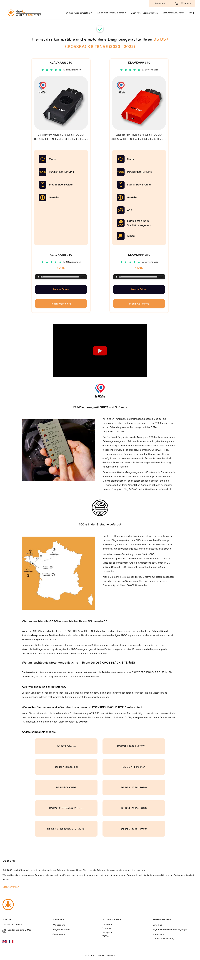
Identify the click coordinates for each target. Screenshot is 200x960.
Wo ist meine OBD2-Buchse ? (111, 12)
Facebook (107, 924)
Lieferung (157, 925)
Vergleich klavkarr (61, 929)
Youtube (106, 928)
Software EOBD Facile (173, 12)
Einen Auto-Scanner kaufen (144, 12)
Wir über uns (58, 925)
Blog (191, 12)
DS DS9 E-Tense (66, 746)
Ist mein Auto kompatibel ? (79, 12)
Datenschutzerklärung (163, 939)
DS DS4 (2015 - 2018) (134, 808)
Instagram (107, 932)
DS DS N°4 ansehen (133, 767)
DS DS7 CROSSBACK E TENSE (148, 672)
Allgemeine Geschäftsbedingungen (169, 929)
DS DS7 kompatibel (66, 767)
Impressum (158, 934)
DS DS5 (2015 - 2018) (134, 829)
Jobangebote (58, 934)
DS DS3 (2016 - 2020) (134, 787)
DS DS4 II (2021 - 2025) (133, 746)
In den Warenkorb (61, 303)
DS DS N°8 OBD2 (66, 787)
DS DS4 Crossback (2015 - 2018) (66, 829)
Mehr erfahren (61, 289)
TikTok (105, 936)
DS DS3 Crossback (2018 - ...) (66, 808)
